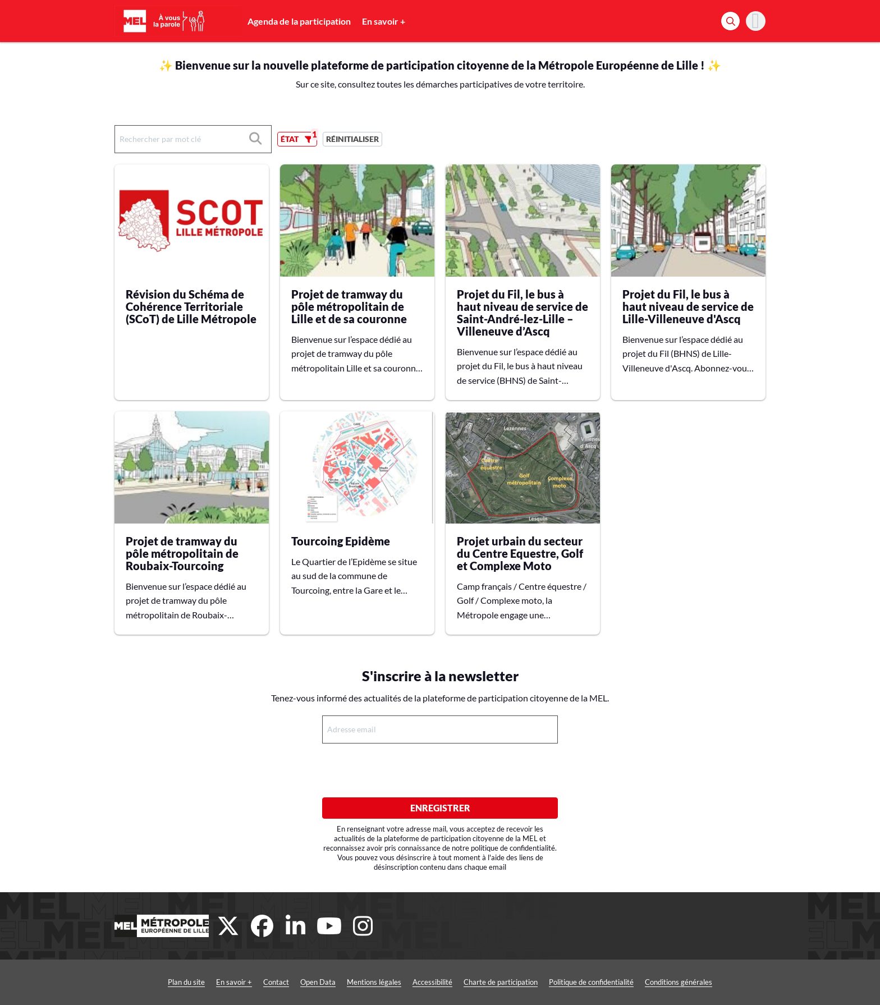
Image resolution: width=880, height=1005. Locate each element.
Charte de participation (501, 982)
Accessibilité (432, 982)
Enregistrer (440, 807)
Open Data (318, 982)
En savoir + (383, 21)
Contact (276, 982)
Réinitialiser (352, 139)
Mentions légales (374, 982)
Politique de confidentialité (591, 982)
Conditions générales (678, 982)
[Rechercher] (730, 21)
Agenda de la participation (299, 21)
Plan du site (186, 982)
